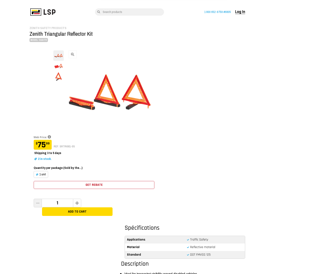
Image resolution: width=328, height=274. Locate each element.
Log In (261, 12)
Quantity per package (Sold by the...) (192, 81)
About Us (119, 235)
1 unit (177, 87)
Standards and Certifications (183, 223)
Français (69, 256)
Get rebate (217, 98)
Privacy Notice (114, 256)
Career (118, 229)
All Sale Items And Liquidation (79, 223)
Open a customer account (233, 223)
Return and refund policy (180, 217)
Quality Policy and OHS (140, 256)
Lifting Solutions (123, 223)
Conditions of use (91, 256)
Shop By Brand (70, 217)
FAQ (168, 235)
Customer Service (176, 229)
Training (119, 217)
